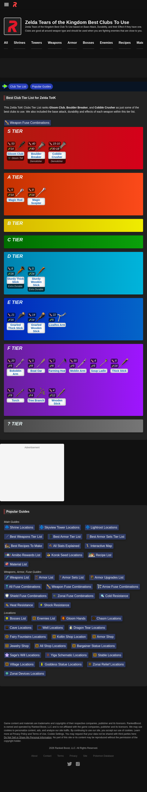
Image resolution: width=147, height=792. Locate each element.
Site (85, 755)
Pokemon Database (103, 755)
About (34, 755)
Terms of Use (39, 733)
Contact (47, 755)
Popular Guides (41, 86)
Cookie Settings (56, 733)
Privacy (73, 755)
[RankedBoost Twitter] (69, 763)
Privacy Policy (20, 733)
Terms (60, 755)
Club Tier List (18, 86)
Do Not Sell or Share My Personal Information (28, 737)
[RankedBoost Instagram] (78, 763)
